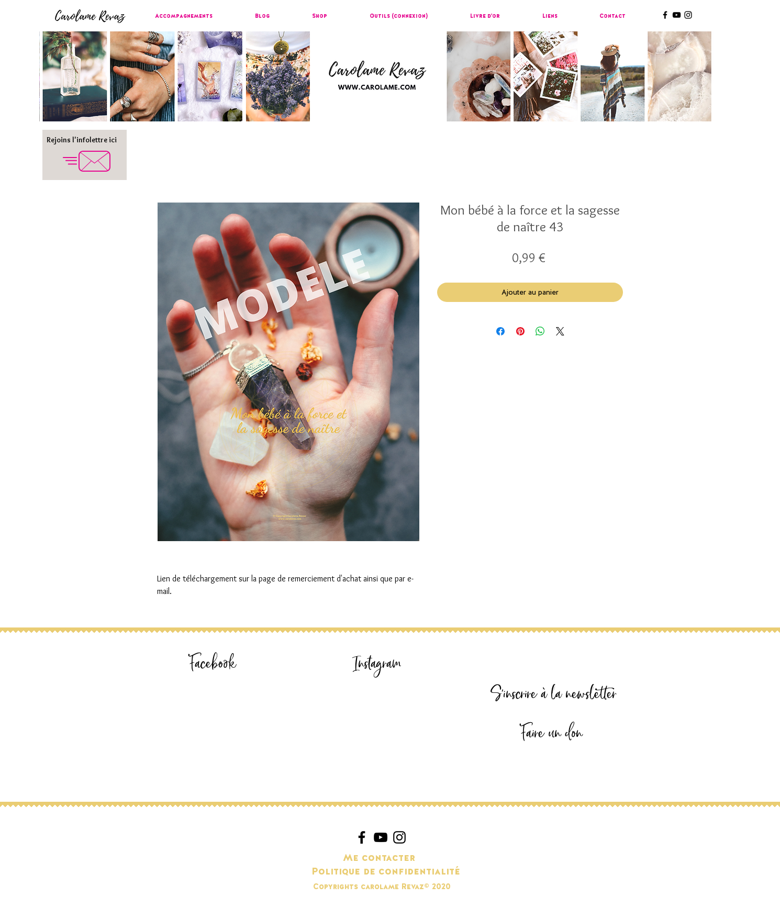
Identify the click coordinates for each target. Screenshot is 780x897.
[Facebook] (213, 663)
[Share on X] (560, 331)
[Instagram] (377, 663)
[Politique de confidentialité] (385, 872)
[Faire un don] (551, 733)
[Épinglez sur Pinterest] (520, 331)
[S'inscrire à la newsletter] (553, 694)
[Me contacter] (379, 858)
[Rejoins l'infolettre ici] (81, 140)
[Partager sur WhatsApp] (540, 331)
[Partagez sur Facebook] (500, 331)
